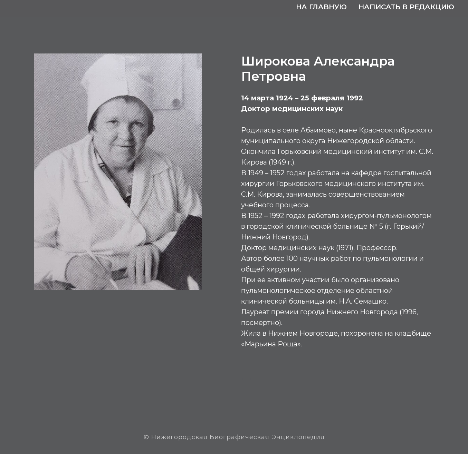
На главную (321, 7)
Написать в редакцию (406, 7)
